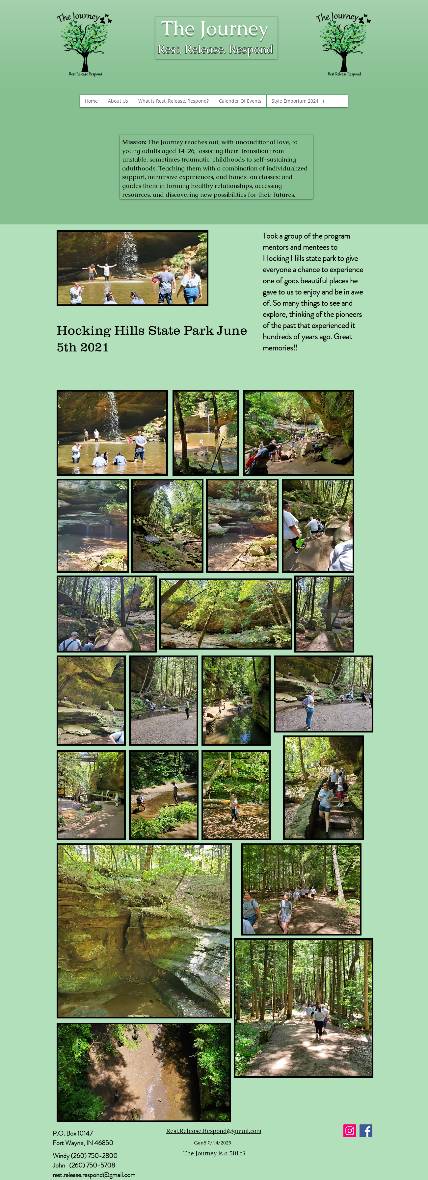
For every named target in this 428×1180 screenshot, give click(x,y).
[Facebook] (366, 1130)
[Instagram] (349, 1130)
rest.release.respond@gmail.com (94, 1175)
